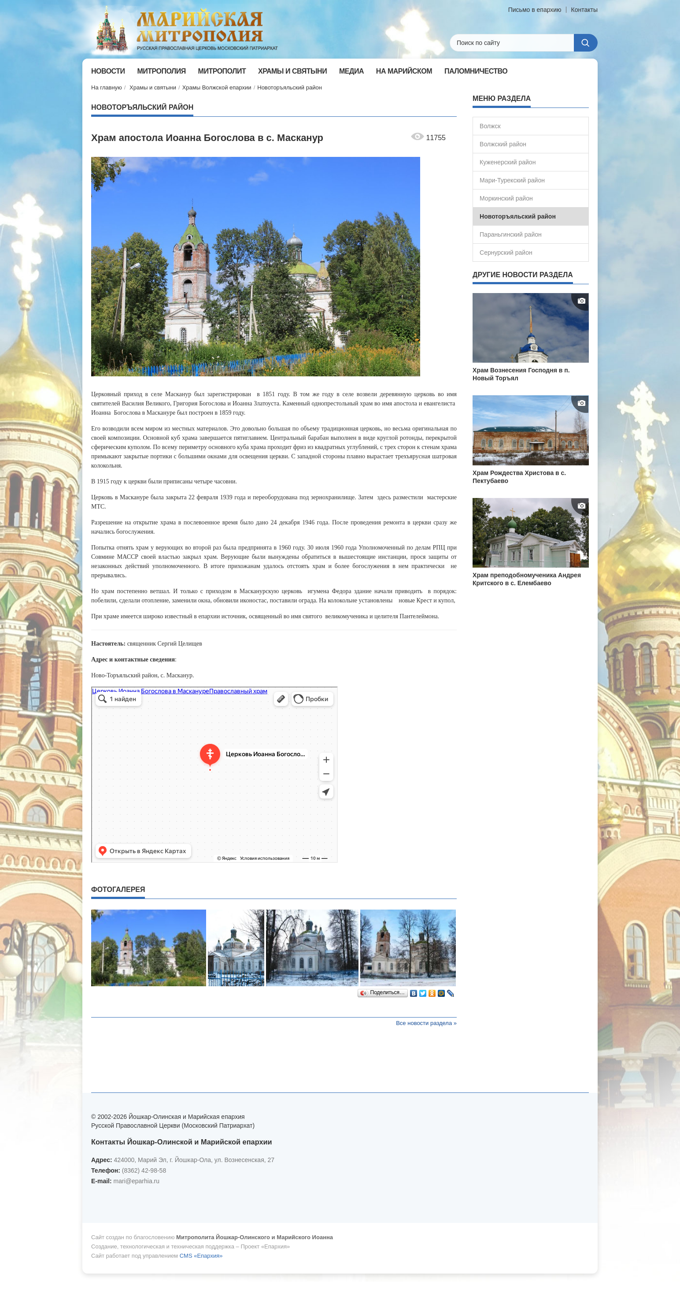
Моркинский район (506, 198)
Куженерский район (508, 162)
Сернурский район (506, 252)
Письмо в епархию (535, 10)
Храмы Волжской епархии (216, 87)
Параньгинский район (511, 234)
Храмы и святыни (152, 87)
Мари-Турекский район (512, 180)
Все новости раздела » (426, 1023)
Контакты (584, 10)
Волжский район (503, 144)
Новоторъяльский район (289, 87)
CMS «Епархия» (201, 1255)
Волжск (490, 126)
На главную (106, 87)
